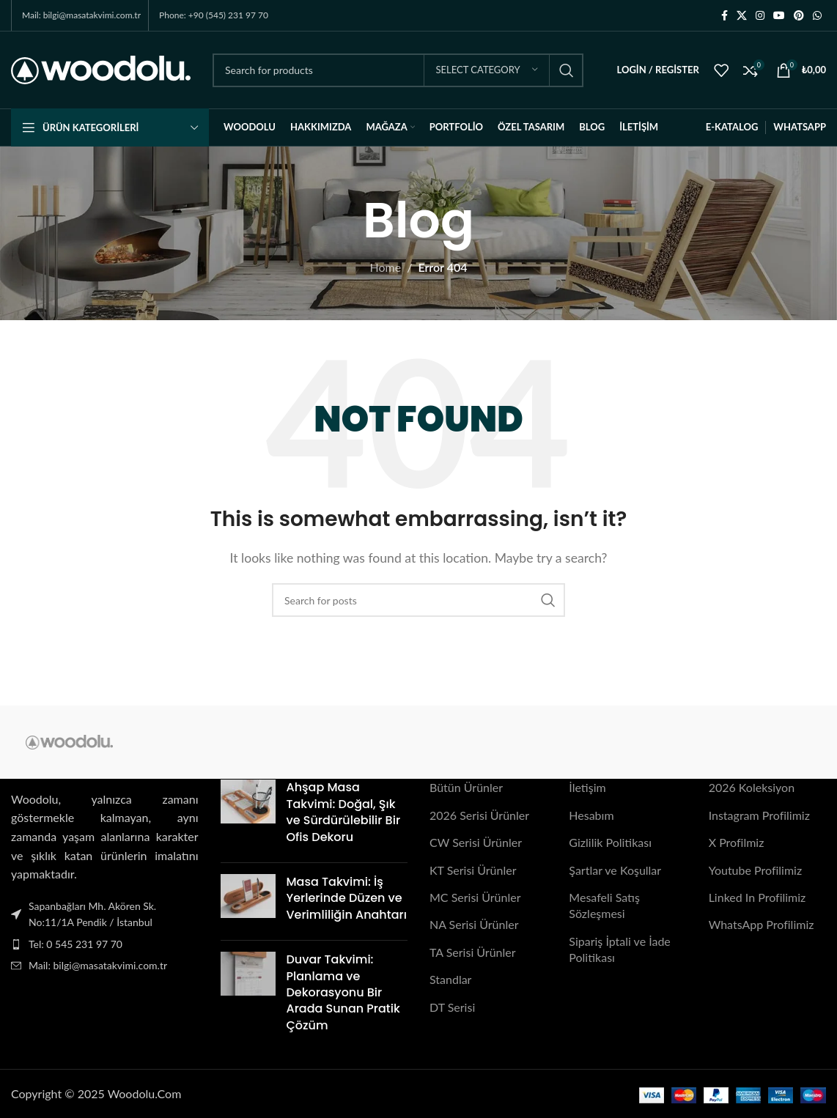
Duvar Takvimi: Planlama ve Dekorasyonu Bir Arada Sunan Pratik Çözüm (343, 992)
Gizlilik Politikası (610, 842)
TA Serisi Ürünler (472, 952)
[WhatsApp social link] (817, 16)
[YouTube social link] (779, 16)
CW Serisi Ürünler (475, 842)
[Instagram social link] (760, 16)
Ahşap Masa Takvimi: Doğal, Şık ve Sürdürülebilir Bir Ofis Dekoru (344, 812)
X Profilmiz (736, 842)
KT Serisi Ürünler (473, 870)
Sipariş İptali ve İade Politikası (619, 949)
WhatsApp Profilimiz (761, 924)
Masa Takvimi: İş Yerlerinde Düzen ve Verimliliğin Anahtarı (347, 898)
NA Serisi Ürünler (473, 924)
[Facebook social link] (724, 16)
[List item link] (105, 944)
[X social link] (741, 16)
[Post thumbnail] (248, 815)
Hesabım (591, 815)
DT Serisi (452, 1006)
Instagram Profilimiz (759, 815)
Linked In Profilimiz (757, 897)
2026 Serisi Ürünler (479, 815)
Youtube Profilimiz (756, 870)
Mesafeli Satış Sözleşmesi (604, 905)
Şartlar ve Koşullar (615, 870)
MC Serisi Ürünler (475, 897)
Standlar (450, 979)
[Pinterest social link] (798, 16)
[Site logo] (101, 68)
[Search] (398, 70)
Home (386, 267)
